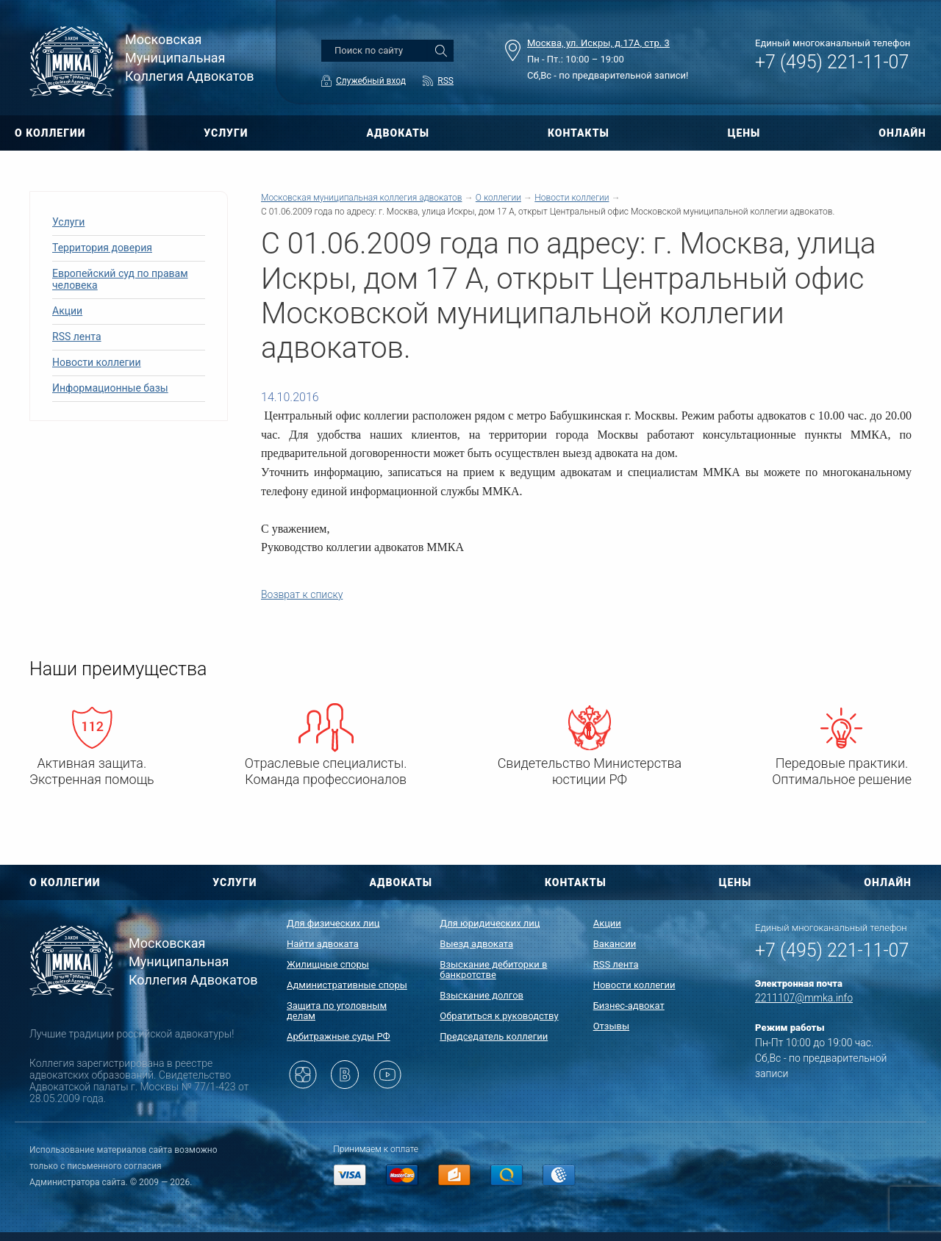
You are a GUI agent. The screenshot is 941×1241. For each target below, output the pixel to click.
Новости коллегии (96, 362)
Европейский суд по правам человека (120, 279)
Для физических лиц (333, 923)
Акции (67, 311)
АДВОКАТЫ (397, 133)
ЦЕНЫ (744, 133)
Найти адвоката (323, 943)
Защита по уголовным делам (337, 1010)
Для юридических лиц (490, 923)
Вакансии (615, 943)
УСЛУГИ (226, 133)
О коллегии (498, 198)
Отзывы (611, 1026)
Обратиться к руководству (499, 1015)
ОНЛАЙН (902, 133)
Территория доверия (102, 247)
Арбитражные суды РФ (338, 1036)
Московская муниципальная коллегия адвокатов (361, 198)
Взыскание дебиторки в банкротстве (493, 969)
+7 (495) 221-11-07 (832, 62)
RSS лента (76, 336)
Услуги (68, 222)
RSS (445, 81)
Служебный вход (371, 81)
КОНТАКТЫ (578, 133)
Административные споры (347, 984)
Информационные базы (110, 388)
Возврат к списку (302, 594)
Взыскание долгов (481, 995)
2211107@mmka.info (804, 998)
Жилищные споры (328, 964)
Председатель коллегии (494, 1036)
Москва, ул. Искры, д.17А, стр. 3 (598, 42)
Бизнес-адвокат (629, 1005)
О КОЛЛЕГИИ (50, 133)
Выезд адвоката (476, 943)
